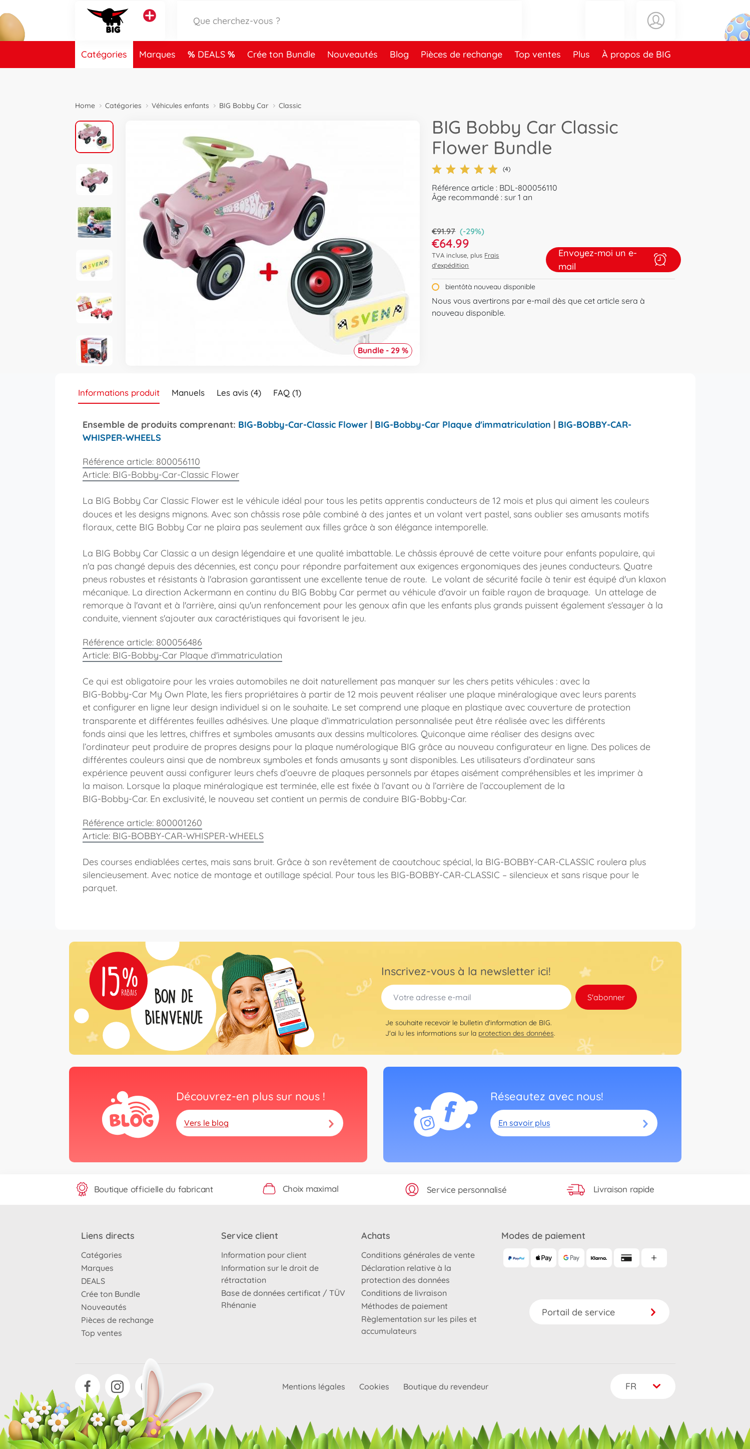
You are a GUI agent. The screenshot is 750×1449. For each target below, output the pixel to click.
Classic (290, 105)
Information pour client (264, 1255)
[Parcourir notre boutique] (349, 32)
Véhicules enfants (180, 105)
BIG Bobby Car (244, 105)
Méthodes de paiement (404, 1306)
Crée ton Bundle (281, 77)
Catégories (104, 77)
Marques (157, 77)
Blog (399, 77)
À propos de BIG (636, 77)
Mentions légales (313, 1386)
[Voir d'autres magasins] (149, 27)
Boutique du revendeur (445, 1386)
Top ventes (537, 77)
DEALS (213, 77)
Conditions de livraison (404, 1293)
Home (85, 105)
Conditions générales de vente (418, 1255)
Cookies (374, 1386)
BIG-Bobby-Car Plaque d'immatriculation (463, 424)
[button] (604, 32)
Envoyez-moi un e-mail (613, 259)
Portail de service (599, 1312)
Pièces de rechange (461, 77)
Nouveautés (352, 77)
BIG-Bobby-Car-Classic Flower (303, 424)
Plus (581, 77)
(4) (471, 169)
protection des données (516, 1033)
